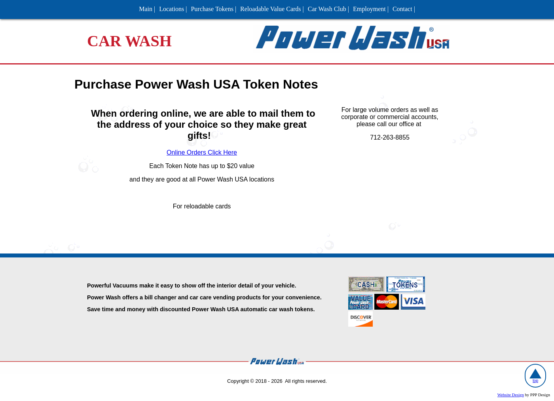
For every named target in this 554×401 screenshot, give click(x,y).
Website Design (510, 395)
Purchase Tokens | (213, 9)
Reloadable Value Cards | (272, 9)
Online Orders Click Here (202, 152)
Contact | (404, 9)
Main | (147, 9)
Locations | (173, 9)
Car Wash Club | (328, 9)
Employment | (371, 9)
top (535, 376)
